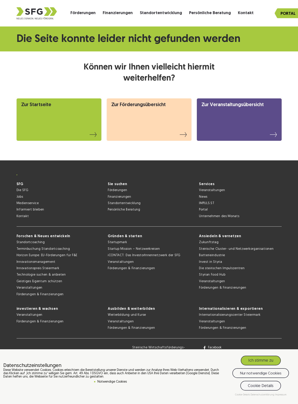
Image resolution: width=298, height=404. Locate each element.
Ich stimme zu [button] (260, 362)
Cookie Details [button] (260, 387)
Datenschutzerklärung (263, 396)
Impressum (281, 396)
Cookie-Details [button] (243, 396)
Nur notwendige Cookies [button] (260, 374)
